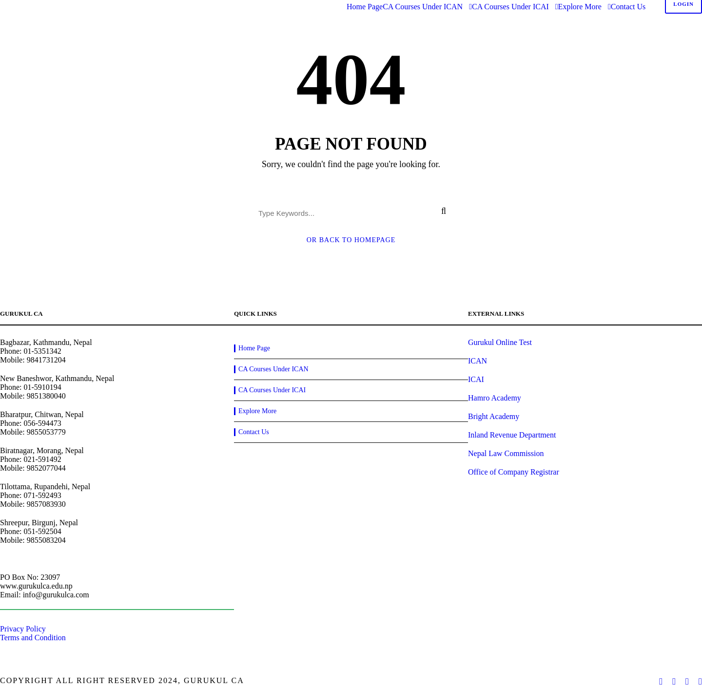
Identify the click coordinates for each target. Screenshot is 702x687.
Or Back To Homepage (351, 240)
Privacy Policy (23, 629)
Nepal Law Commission (506, 453)
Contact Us (628, 6)
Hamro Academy (494, 398)
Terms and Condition (33, 637)
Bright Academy (493, 416)
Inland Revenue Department (512, 435)
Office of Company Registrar (513, 472)
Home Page (365, 6)
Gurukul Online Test (500, 342)
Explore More (580, 6)
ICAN (477, 361)
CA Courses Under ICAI (510, 6)
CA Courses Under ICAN (423, 6)
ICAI (476, 379)
